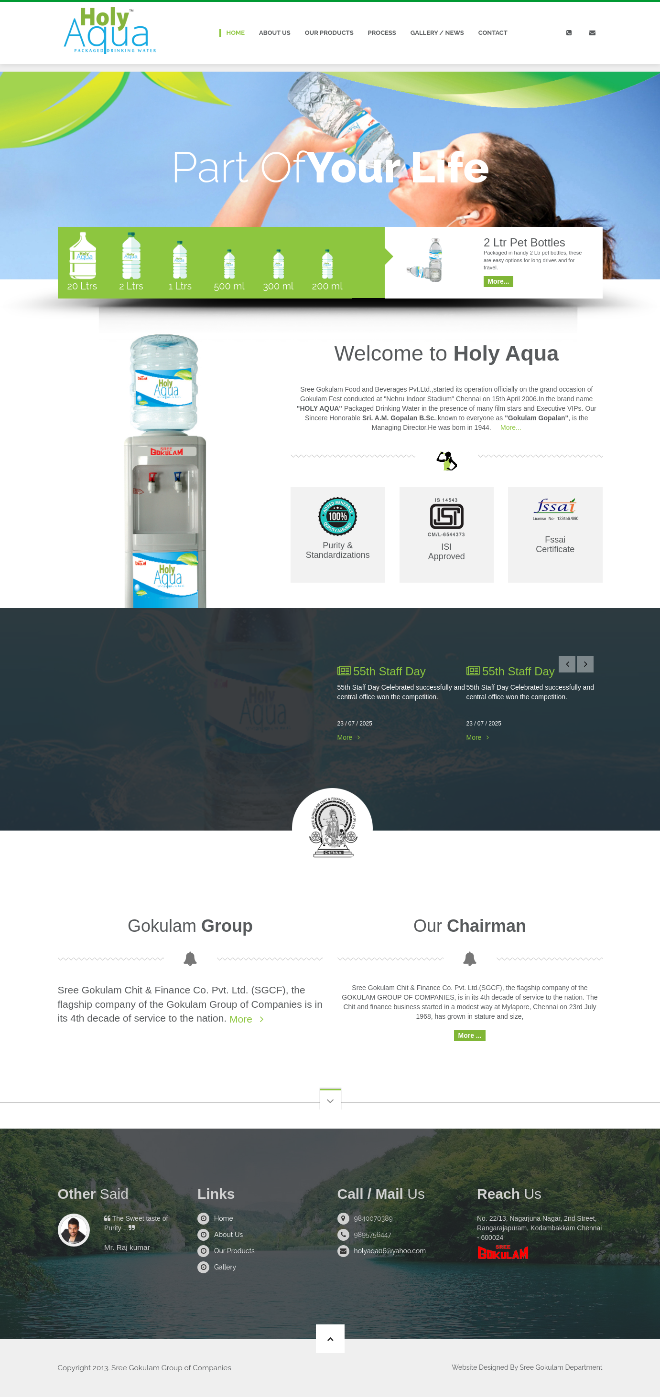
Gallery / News (437, 32)
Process (382, 32)
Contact (493, 32)
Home (236, 32)
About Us (275, 32)
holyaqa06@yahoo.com (390, 1251)
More (345, 737)
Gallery (225, 1267)
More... (509, 427)
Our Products (329, 32)
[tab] (82, 263)
